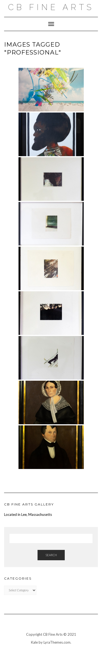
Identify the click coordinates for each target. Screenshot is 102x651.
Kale (34, 642)
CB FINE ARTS (51, 7)
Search (51, 555)
